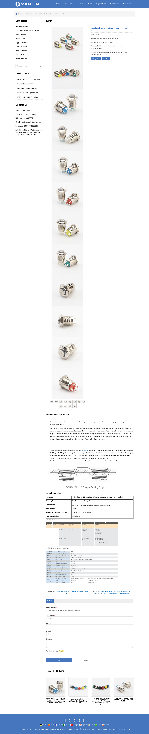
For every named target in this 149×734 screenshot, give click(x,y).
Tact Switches (21, 35)
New (90, 4)
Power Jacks (20, 39)
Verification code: (52, 651)
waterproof (85, 450)
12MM (62, 14)
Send (59, 660)
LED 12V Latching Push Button (28, 97)
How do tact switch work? (26, 84)
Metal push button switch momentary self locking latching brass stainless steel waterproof (55, 700)
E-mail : (49, 631)
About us (80, 4)
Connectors (20, 55)
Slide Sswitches (21, 47)
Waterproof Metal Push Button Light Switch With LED (123, 699)
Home (58, 4)
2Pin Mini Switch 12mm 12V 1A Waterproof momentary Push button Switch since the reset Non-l (101, 701)
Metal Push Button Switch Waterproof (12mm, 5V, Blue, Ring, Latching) (78, 700)
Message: (49, 639)
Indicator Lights (21, 59)
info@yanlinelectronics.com (30, 122)
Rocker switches (22, 27)
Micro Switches (21, 51)
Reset (86, 660)
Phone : (49, 623)
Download (127, 4)
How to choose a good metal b (28, 93)
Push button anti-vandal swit (27, 88)
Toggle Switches (22, 43)
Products (68, 4)
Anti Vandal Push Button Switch (46, 14)
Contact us (114, 4)
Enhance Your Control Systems (28, 79)
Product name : (52, 607)
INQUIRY (95, 59)
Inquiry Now (101, 4)
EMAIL (105, 59)
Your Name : (51, 615)
